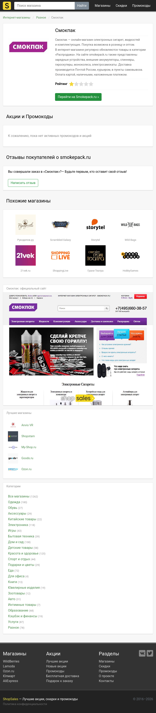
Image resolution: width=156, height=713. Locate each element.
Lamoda (9, 666)
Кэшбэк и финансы (25, 616)
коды (141, 6)
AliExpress (10, 681)
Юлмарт (9, 676)
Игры (15, 531)
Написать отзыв (23, 183)
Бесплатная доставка (62, 676)
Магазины (102, 6)
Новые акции (56, 666)
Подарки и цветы (24, 565)
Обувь (15, 508)
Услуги (16, 622)
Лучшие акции (57, 661)
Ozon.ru (8, 671)
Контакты (106, 681)
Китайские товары (25, 519)
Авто (14, 599)
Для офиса (18, 576)
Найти (82, 5)
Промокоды (55, 671)
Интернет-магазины (16, 17)
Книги (15, 582)
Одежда (17, 502)
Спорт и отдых (21, 559)
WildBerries (11, 661)
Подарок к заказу (59, 681)
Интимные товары (24, 605)
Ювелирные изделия (26, 588)
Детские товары (23, 548)
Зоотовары (19, 593)
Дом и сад (19, 542)
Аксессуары (20, 513)
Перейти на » (78, 97)
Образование (21, 610)
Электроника (21, 525)
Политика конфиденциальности (25, 704)
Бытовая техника (24, 536)
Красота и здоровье (26, 553)
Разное (41, 17)
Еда (13, 570)
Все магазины (23, 496)
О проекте (106, 676)
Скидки (121, 6)
